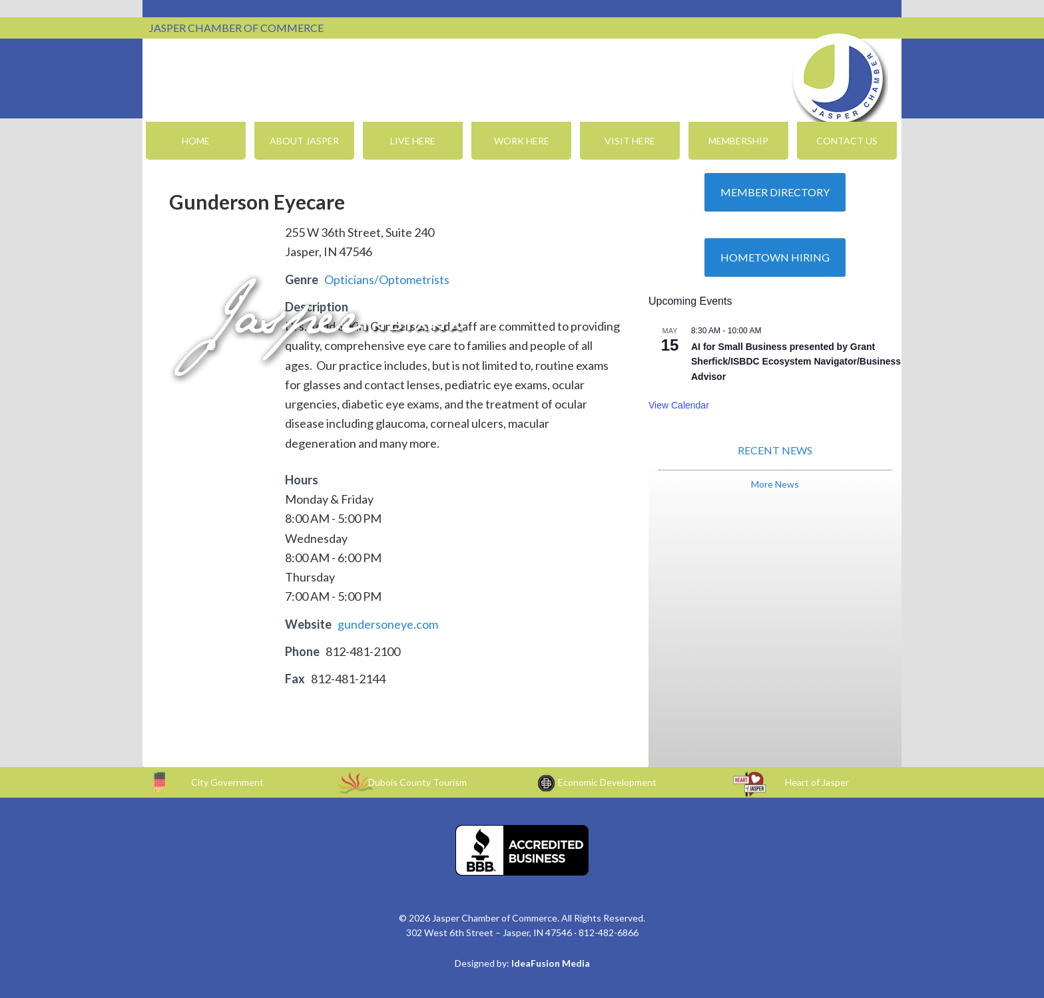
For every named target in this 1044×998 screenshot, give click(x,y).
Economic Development (607, 782)
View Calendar (679, 405)
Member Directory (775, 192)
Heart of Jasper (817, 782)
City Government (227, 782)
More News (775, 484)
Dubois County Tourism (417, 782)
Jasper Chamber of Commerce (838, 78)
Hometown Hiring (775, 257)
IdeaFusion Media (550, 963)
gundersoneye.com (388, 624)
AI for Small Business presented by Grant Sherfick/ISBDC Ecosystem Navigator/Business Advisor (796, 361)
